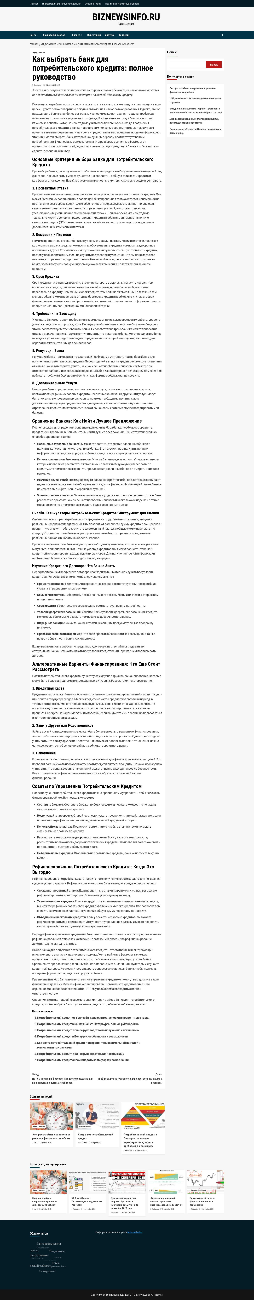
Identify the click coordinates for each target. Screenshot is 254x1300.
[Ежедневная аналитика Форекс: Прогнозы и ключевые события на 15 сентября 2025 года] (127, 1182)
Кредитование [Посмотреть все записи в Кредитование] (39, 53)
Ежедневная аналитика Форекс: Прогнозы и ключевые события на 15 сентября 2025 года (196, 110)
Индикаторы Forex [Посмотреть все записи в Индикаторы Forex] (198, 1190)
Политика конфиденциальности (122, 3)
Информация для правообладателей (61, 3)
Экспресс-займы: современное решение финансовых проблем (193, 90)
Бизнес (77, 35)
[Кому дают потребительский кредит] (97, 1116)
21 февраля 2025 (95, 1143)
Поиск (172, 52)
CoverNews (140, 1294)
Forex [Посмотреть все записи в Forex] (75, 1190)
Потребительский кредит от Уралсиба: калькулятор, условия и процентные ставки (93, 1017)
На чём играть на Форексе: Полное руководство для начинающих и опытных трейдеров (64, 1078)
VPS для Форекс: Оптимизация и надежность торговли (195, 100)
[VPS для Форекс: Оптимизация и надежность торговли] (87, 1182)
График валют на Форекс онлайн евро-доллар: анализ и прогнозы (129, 1078)
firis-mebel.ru (134, 1232)
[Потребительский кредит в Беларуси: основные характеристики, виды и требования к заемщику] (143, 1116)
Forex (34, 35)
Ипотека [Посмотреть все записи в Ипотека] (154, 1190)
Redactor (38, 85)
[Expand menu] (37, 35)
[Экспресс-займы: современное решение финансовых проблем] (51, 1116)
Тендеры (124, 35)
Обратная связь (93, 3)
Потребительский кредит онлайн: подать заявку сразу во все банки (83, 1060)
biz (35, 1143)
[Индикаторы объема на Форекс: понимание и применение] (205, 1182)
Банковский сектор (55, 35)
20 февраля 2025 (52, 85)
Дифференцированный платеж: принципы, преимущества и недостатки (194, 120)
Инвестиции (94, 35)
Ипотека (110, 35)
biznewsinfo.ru (126, 17)
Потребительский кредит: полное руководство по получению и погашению (88, 1030)
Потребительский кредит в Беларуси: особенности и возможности (82, 1036)
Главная (34, 3)
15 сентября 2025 (89, 1209)
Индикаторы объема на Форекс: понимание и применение (195, 130)
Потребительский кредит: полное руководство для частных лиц (80, 1053)
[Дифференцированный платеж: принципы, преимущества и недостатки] (166, 1182)
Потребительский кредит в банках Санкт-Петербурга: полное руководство (88, 1024)
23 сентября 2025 (45, 1143)
